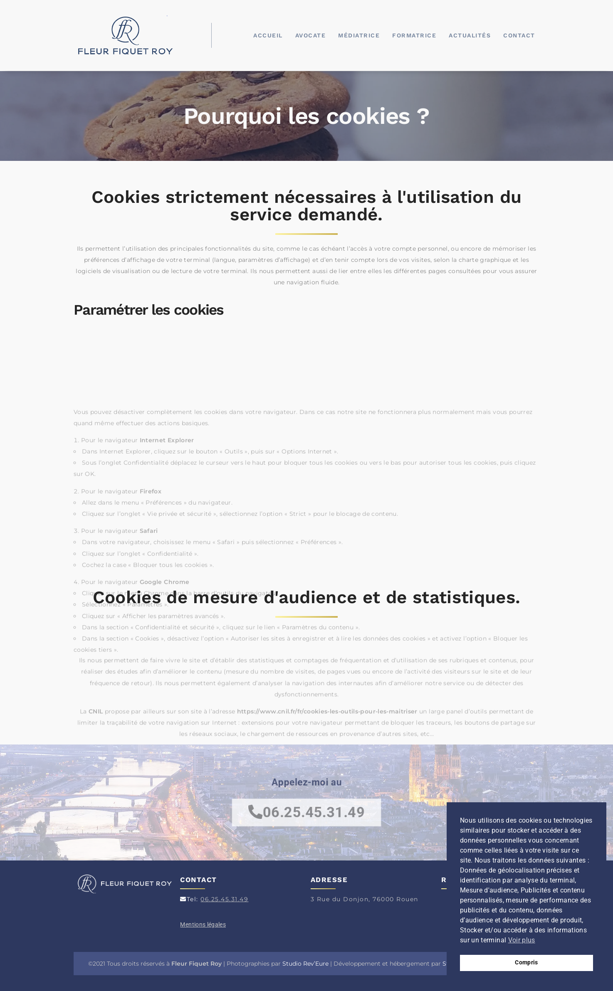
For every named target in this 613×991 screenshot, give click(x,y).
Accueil (268, 35)
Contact (519, 35)
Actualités (470, 35)
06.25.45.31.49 (224, 899)
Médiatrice (359, 35)
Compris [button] (526, 962)
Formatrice (414, 35)
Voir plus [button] (521, 940)
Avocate (310, 35)
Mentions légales (203, 924)
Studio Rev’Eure (305, 963)
